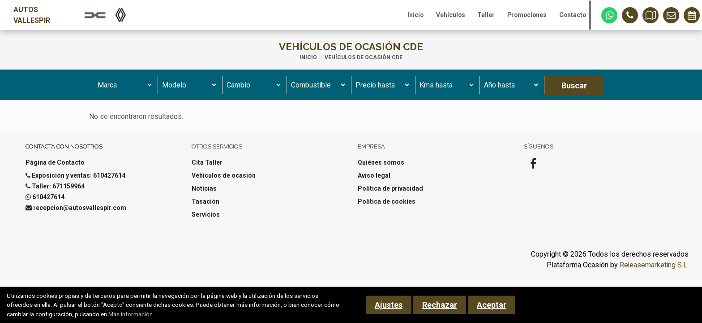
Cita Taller (207, 167)
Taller (478, 17)
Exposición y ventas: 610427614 (78, 180)
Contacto (571, 17)
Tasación (205, 206)
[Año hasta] (509, 90)
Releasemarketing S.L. (654, 270)
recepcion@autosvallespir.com (79, 212)
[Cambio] (252, 90)
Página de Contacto (55, 167)
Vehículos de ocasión (224, 180)
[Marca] (123, 90)
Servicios (206, 219)
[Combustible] (317, 90)
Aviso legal (374, 180)
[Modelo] (188, 90)
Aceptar (491, 305)
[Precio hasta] (381, 90)
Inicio (402, 17)
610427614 (48, 201)
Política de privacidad (390, 193)
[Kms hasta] (445, 90)
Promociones (522, 17)
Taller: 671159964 (58, 191)
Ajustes (388, 305)
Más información (130, 314)
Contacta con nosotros (64, 151)
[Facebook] (533, 171)
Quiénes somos (381, 167)
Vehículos (440, 17)
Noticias (204, 193)
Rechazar (439, 305)
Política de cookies (386, 206)
